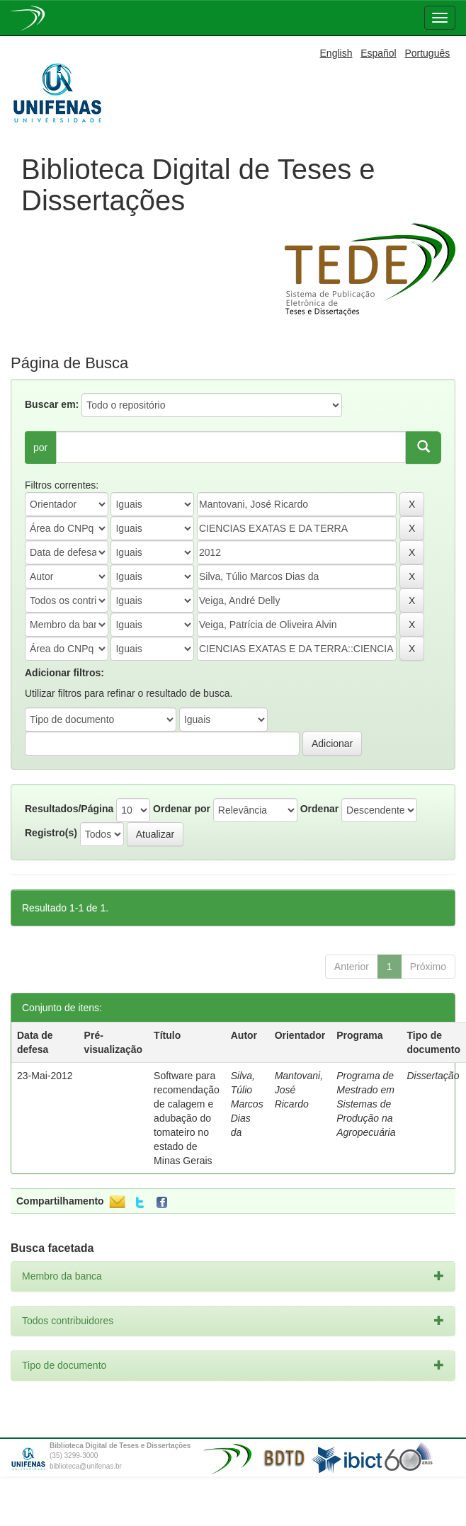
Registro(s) (51, 832)
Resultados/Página (69, 808)
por (40, 447)
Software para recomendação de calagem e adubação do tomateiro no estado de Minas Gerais (187, 1118)
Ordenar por (181, 808)
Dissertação (433, 1075)
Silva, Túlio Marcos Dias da (247, 1104)
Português (427, 53)
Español (378, 53)
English (336, 53)
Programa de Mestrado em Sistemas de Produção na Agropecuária (365, 1104)
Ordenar (319, 808)
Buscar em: (52, 404)
